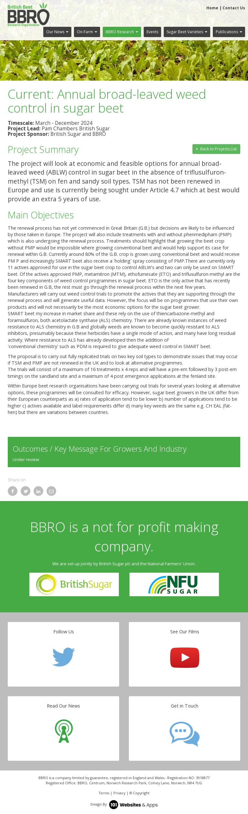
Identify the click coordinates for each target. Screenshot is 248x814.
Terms (104, 792)
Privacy (119, 792)
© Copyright (139, 792)
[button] (57, 32)
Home (212, 8)
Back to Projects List (216, 149)
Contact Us (233, 8)
